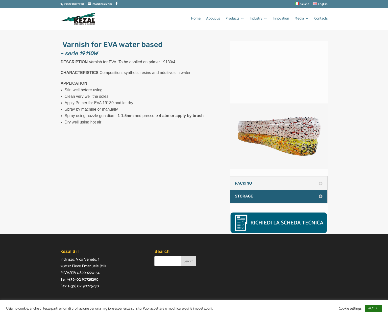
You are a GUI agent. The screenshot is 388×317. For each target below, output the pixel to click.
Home (196, 19)
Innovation (281, 19)
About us (213, 19)
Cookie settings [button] (350, 308)
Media (299, 19)
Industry (256, 19)
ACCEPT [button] (373, 308)
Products (232, 19)
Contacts (321, 19)
